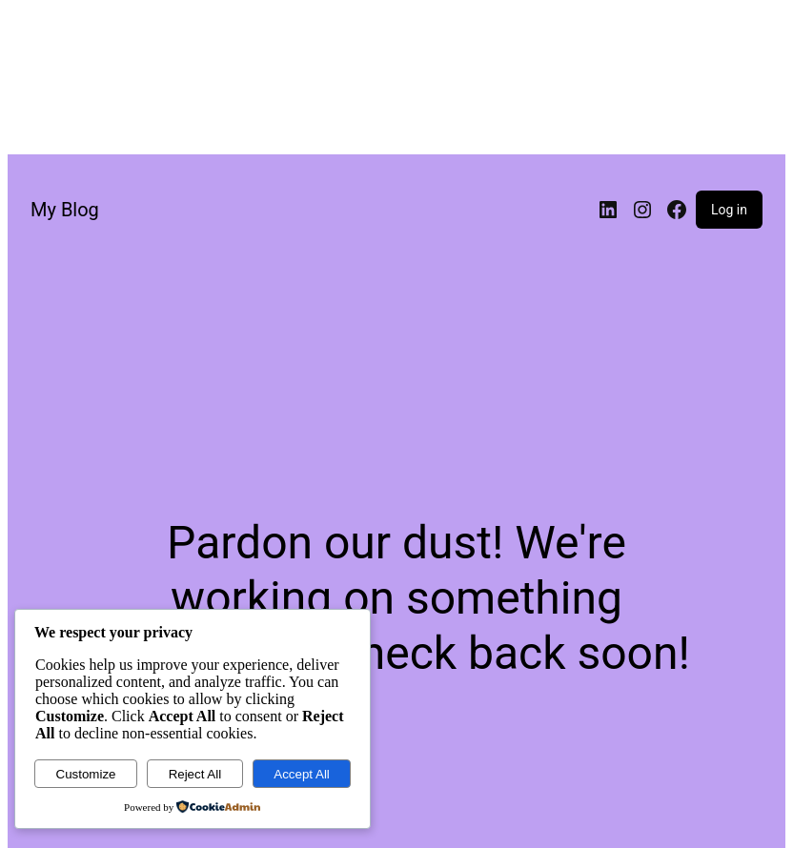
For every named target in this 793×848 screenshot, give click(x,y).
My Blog (64, 209)
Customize (86, 774)
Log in (729, 209)
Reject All (195, 774)
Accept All (302, 774)
